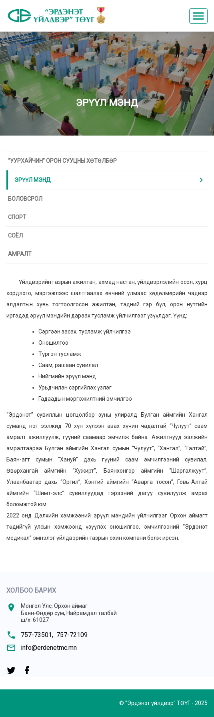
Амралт (20, 254)
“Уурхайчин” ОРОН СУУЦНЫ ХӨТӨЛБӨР (62, 161)
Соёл (15, 235)
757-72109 (72, 635)
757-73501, (37, 635)
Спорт (17, 217)
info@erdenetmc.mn (49, 647)
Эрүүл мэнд (110, 180)
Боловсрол (25, 199)
